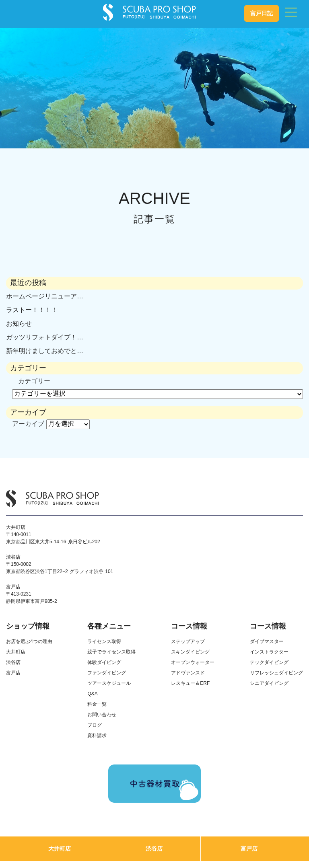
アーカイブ (28, 423)
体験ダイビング (104, 662)
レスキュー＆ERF (190, 683)
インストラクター (269, 652)
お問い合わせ (101, 714)
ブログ (94, 725)
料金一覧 (97, 704)
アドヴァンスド (188, 673)
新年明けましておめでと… (44, 350)
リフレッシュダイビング (276, 673)
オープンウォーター (192, 662)
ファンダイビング (106, 673)
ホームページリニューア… (44, 296)
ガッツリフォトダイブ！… (44, 337)
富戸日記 (261, 13)
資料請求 (97, 735)
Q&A (92, 694)
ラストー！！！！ (32, 309)
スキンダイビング (190, 652)
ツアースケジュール (109, 683)
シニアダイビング (269, 683)
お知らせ (19, 323)
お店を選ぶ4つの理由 (29, 641)
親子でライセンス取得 (111, 652)
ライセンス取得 (104, 641)
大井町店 (59, 848)
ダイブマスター (267, 641)
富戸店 (249, 848)
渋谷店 (154, 848)
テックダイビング (269, 662)
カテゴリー (34, 381)
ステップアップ (188, 641)
